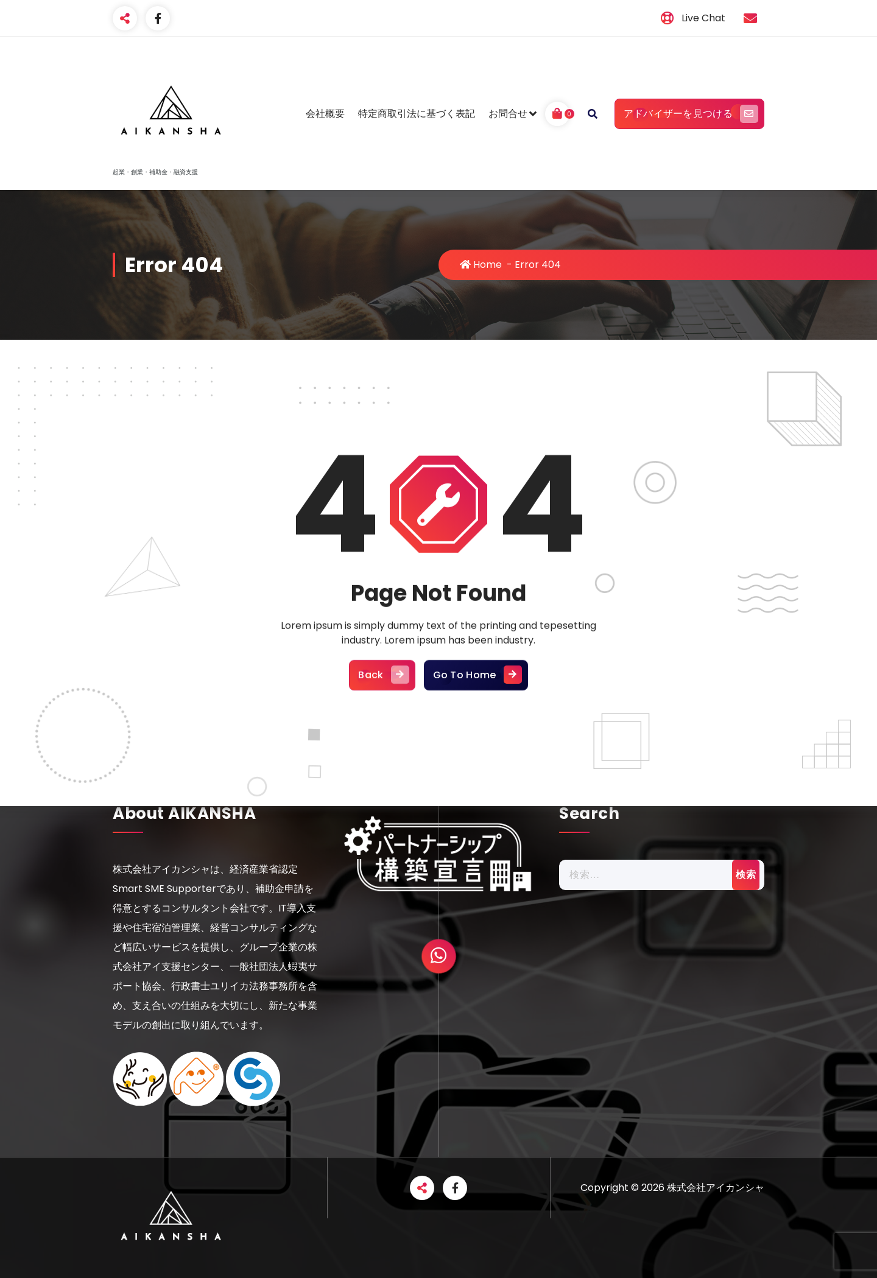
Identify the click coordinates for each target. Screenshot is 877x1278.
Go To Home (475, 775)
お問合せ (507, 114)
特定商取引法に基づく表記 (416, 114)
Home (481, 265)
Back (382, 775)
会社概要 (325, 114)
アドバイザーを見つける (689, 113)
